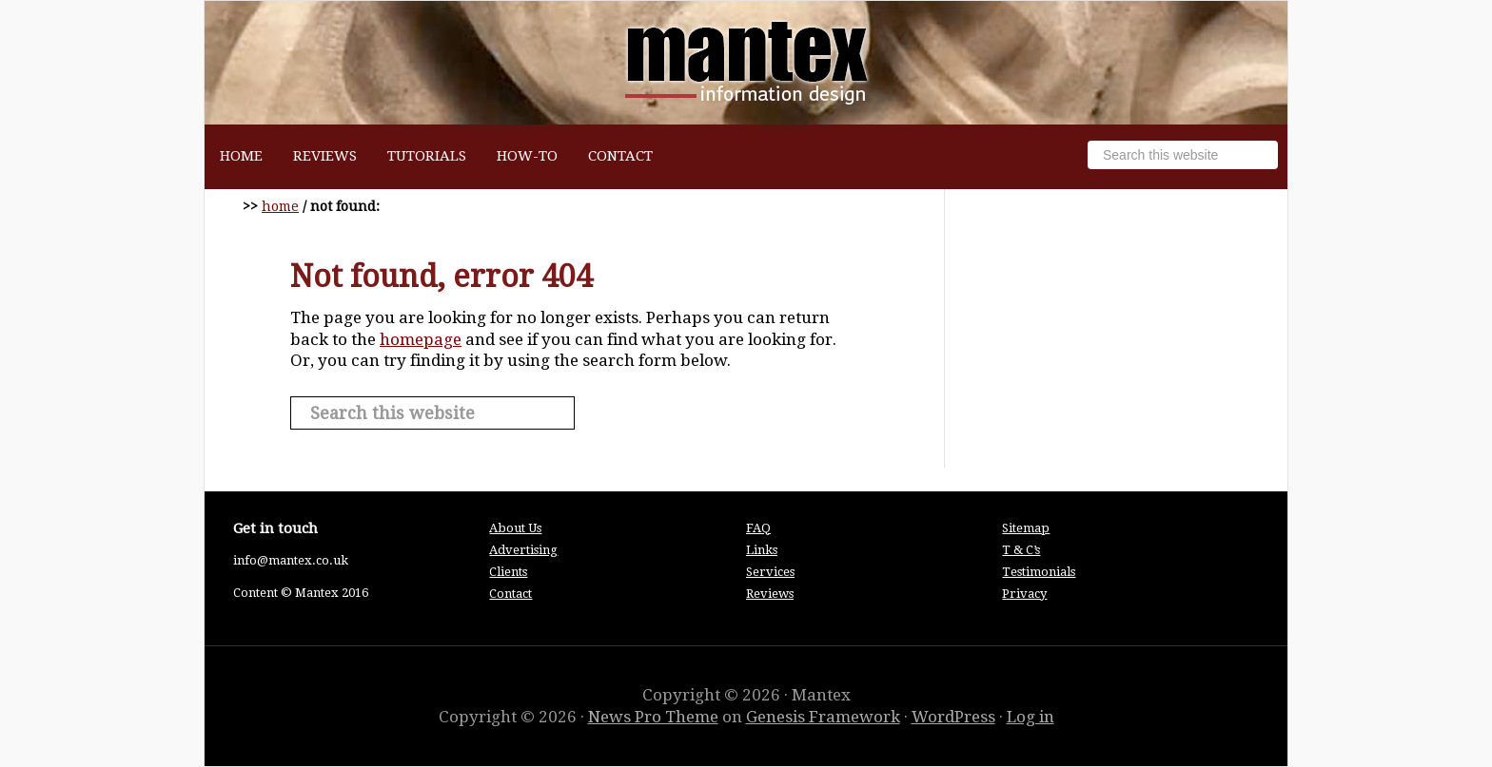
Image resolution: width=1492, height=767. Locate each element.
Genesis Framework (823, 716)
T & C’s (1021, 550)
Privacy (1024, 593)
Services (770, 572)
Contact (510, 593)
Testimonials (1038, 572)
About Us (515, 528)
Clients (508, 572)
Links (761, 550)
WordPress (953, 716)
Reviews (770, 593)
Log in (1030, 716)
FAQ (758, 528)
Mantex (746, 62)
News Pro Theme (653, 716)
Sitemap (1026, 528)
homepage (420, 339)
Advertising (523, 550)
